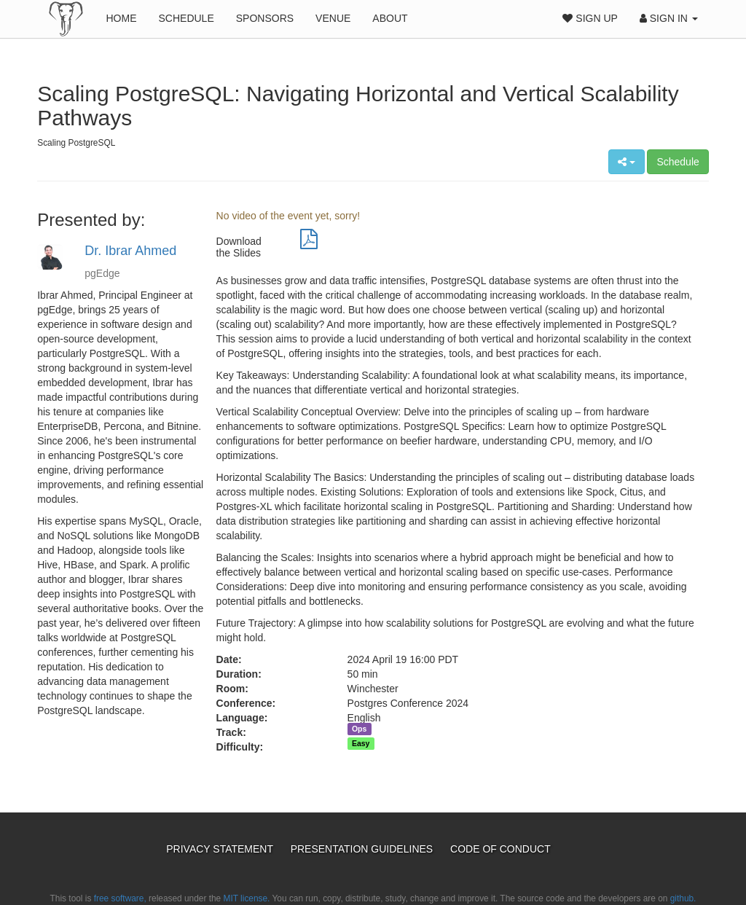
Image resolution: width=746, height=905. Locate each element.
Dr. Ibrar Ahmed (130, 250)
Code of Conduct (500, 849)
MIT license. (247, 898)
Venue (332, 18)
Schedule (185, 18)
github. (683, 898)
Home (121, 18)
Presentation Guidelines (363, 849)
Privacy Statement (220, 849)
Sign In (669, 18)
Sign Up (589, 18)
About (389, 18)
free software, (120, 898)
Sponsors (265, 18)
